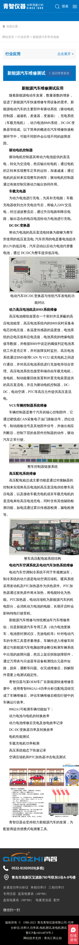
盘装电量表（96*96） (18, 900)
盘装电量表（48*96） (33, 893)
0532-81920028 (23, 868)
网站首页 (8, 37)
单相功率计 (38, 887)
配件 (57, 900)
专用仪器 (9, 893)
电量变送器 (43, 900)
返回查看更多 (61, 73)
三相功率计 (56, 887)
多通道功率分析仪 (15, 887)
